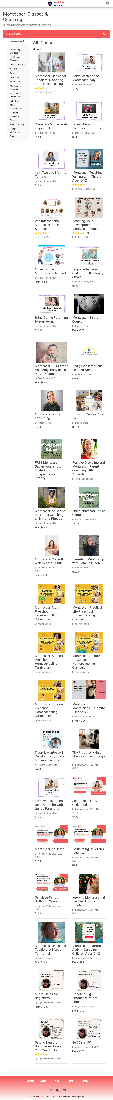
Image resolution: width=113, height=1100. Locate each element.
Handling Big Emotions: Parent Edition (84, 998)
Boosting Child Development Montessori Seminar (87, 225)
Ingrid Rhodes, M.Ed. (84, 84)
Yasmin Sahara (44, 624)
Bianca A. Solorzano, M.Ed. (87, 519)
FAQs (56, 1081)
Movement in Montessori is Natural (50, 271)
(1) (50, 1054)
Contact (30, 1081)
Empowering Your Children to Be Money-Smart (88, 273)
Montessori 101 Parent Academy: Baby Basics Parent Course (51, 370)
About (43, 1081)
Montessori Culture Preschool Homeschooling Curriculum (86, 661)
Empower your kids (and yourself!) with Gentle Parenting (49, 804)
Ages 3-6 (14, 77)
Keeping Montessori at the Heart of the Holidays (88, 901)
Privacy (84, 1081)
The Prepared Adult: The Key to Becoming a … (88, 756)
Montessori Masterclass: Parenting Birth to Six (89, 708)
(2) (87, 185)
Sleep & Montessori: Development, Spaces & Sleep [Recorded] (50, 756)
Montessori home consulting (47, 416)
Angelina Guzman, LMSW (49, 1002)
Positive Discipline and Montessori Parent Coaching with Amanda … (88, 468)
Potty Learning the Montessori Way (85, 78)
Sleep (12, 120)
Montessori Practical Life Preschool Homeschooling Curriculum (87, 613)
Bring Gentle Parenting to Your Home (51, 319)
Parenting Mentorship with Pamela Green (88, 561)
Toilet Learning (17, 124)
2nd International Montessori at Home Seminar (49, 225)
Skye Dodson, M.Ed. (47, 92)
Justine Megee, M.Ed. (85, 189)
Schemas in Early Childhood (84, 803)
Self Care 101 (82, 1042)
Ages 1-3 (14, 73)
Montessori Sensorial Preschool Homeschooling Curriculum (50, 661)
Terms (70, 1081)
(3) (50, 88)
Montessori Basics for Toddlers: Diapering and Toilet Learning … (50, 80)
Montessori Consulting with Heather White (51, 561)
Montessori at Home (49, 849)
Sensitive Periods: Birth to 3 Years (48, 899)
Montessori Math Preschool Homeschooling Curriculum (47, 613)
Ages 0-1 (14, 69)
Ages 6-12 (15, 81)
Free (12, 136)
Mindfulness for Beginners (46, 996)
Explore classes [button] (14, 34)
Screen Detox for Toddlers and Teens (86, 126)
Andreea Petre (44, 423)
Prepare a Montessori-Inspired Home (51, 126)
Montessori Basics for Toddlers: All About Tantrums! (50, 949)
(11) (88, 233)
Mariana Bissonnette (84, 716)
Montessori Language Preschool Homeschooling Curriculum (50, 710)
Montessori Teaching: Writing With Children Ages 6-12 (87, 176)
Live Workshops (17, 64)
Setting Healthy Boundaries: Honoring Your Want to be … (50, 1046)
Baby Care (14, 101)
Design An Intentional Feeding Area (87, 368)
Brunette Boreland (83, 374)
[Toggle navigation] (107, 4)
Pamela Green (81, 326)
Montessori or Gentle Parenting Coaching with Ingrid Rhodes (50, 515)
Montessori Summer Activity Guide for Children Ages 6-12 (87, 949)
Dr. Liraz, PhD (44, 237)
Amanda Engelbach (84, 479)
